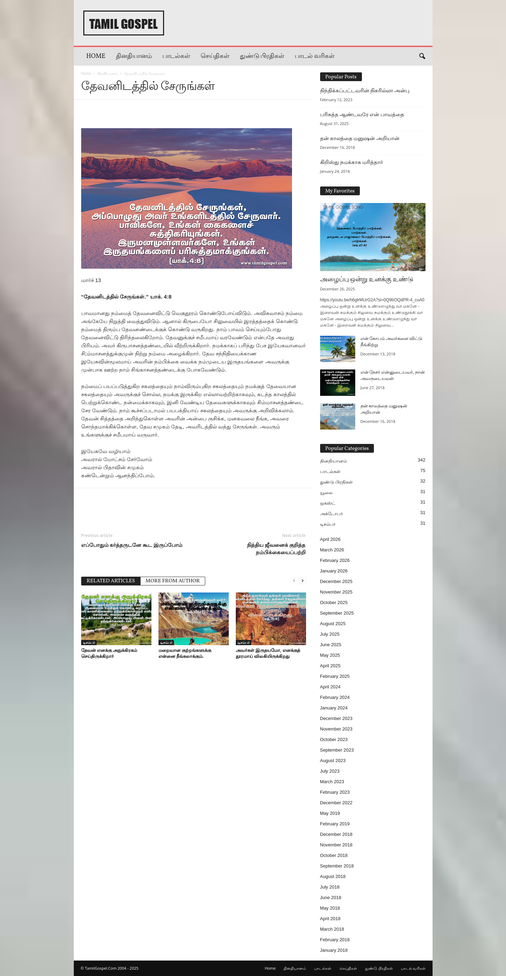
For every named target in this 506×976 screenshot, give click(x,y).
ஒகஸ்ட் (327, 503)
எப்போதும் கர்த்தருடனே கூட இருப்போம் (132, 544)
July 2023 (330, 771)
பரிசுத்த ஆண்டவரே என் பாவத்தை (362, 114)
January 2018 (334, 950)
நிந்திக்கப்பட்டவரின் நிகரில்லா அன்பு (365, 90)
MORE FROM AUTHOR (172, 581)
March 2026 (332, 549)
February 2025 (335, 676)
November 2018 (336, 844)
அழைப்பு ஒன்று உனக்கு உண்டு (366, 279)
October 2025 (334, 602)
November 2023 (336, 729)
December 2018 (336, 834)
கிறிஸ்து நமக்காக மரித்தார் (351, 162)
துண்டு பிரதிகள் (262, 56)
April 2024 (330, 686)
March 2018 (332, 929)
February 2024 (335, 697)
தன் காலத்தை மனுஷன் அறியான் (360, 138)
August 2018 (333, 876)
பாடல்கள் (176, 56)
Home (95, 56)
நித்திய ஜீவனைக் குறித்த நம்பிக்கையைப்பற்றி (276, 548)
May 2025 (330, 655)
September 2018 (337, 866)
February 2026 (335, 560)
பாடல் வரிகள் (315, 56)
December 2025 (336, 581)
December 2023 (336, 718)
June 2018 (331, 897)
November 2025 (336, 592)
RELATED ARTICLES (111, 581)
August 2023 (333, 760)
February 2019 (335, 823)
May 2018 (330, 908)
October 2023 (334, 739)
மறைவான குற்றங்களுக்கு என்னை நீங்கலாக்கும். (184, 653)
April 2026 (330, 539)
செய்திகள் (215, 56)
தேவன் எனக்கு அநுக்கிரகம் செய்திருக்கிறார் (109, 653)
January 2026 (334, 571)
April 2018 (330, 918)
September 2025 (337, 613)
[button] (422, 56)
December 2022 (336, 802)
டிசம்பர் (89, 642)
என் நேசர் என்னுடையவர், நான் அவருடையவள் (393, 375)
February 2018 (335, 939)
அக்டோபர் (331, 513)
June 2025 (331, 644)
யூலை (326, 492)
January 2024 (334, 707)
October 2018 (334, 855)
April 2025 (330, 665)
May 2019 (330, 813)
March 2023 (332, 781)
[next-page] (302, 580)
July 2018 (330, 887)
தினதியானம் (134, 56)
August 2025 (333, 623)
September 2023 (337, 750)
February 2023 (335, 792)
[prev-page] (294, 580)
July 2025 (330, 634)
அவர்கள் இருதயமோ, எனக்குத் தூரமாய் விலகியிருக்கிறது (268, 653)
